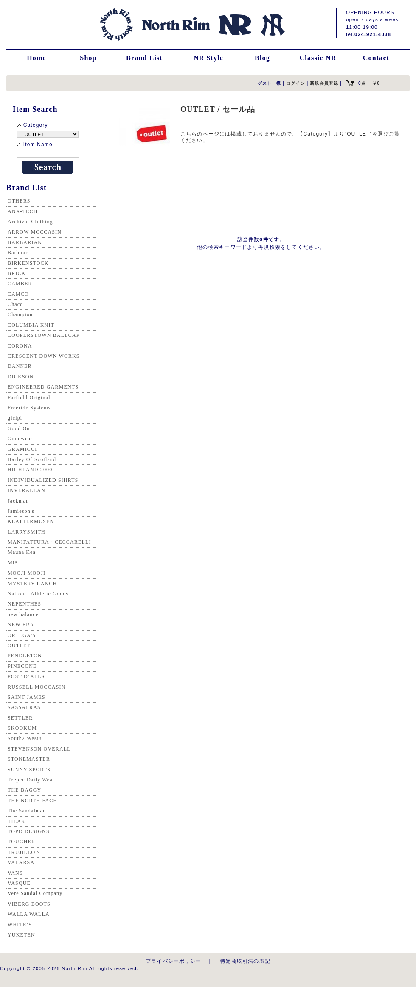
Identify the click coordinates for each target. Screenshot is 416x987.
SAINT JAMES (26, 697)
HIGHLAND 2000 (30, 470)
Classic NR (318, 57)
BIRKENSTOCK (28, 263)
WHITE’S (20, 925)
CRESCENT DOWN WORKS (44, 356)
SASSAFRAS (24, 707)
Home (36, 57)
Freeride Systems (29, 408)
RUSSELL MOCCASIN (36, 687)
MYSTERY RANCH (32, 584)
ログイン (295, 83)
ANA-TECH (23, 211)
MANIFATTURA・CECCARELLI (49, 542)
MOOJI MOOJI (26, 573)
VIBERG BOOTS (29, 904)
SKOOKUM (22, 728)
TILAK (16, 821)
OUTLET (19, 645)
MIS (13, 563)
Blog (262, 57)
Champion (20, 314)
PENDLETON (25, 656)
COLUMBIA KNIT (31, 325)
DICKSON (21, 377)
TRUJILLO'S (24, 852)
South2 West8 (25, 738)
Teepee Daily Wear (31, 780)
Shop (88, 57)
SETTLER (20, 718)
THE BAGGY (24, 790)
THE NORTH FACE (32, 801)
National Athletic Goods (38, 594)
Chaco (15, 304)
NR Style (208, 57)
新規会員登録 (324, 83)
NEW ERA (21, 625)
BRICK (16, 273)
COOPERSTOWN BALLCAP (44, 335)
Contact (376, 57)
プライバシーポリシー (174, 961)
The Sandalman (27, 811)
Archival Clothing (30, 222)
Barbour (18, 253)
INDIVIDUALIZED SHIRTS (43, 480)
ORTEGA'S (22, 635)
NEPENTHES (24, 604)
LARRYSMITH (26, 532)
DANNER (20, 366)
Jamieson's (21, 511)
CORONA (20, 346)
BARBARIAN (25, 242)
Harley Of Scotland (32, 459)
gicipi (15, 418)
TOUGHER (21, 842)
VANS (15, 873)
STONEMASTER (29, 759)
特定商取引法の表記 (245, 961)
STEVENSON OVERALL (39, 749)
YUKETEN (21, 935)
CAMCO (18, 294)
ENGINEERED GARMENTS (43, 387)
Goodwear (20, 439)
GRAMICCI (22, 449)
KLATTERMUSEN (31, 521)
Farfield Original (29, 397)
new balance (23, 614)
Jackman (18, 501)
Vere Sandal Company (35, 893)
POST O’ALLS (26, 676)
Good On (19, 428)
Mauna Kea (22, 552)
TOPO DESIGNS (29, 831)
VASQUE (19, 883)
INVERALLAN (26, 490)
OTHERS (19, 201)
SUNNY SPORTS (29, 770)
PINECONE (22, 666)
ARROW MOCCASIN (35, 232)
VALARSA (21, 862)
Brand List (144, 57)
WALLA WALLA (29, 914)
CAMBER (20, 283)
